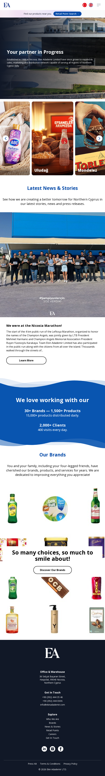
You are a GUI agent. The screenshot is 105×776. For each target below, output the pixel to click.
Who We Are (52, 719)
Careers (52, 734)
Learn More (26, 360)
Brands (52, 722)
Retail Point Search (67, 13)
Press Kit (32, 763)
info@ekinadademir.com (52, 704)
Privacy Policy (70, 763)
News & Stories (52, 726)
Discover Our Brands (52, 570)
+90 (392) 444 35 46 (52, 697)
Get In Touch (52, 737)
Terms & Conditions (50, 763)
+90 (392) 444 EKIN (52, 700)
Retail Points (52, 730)
